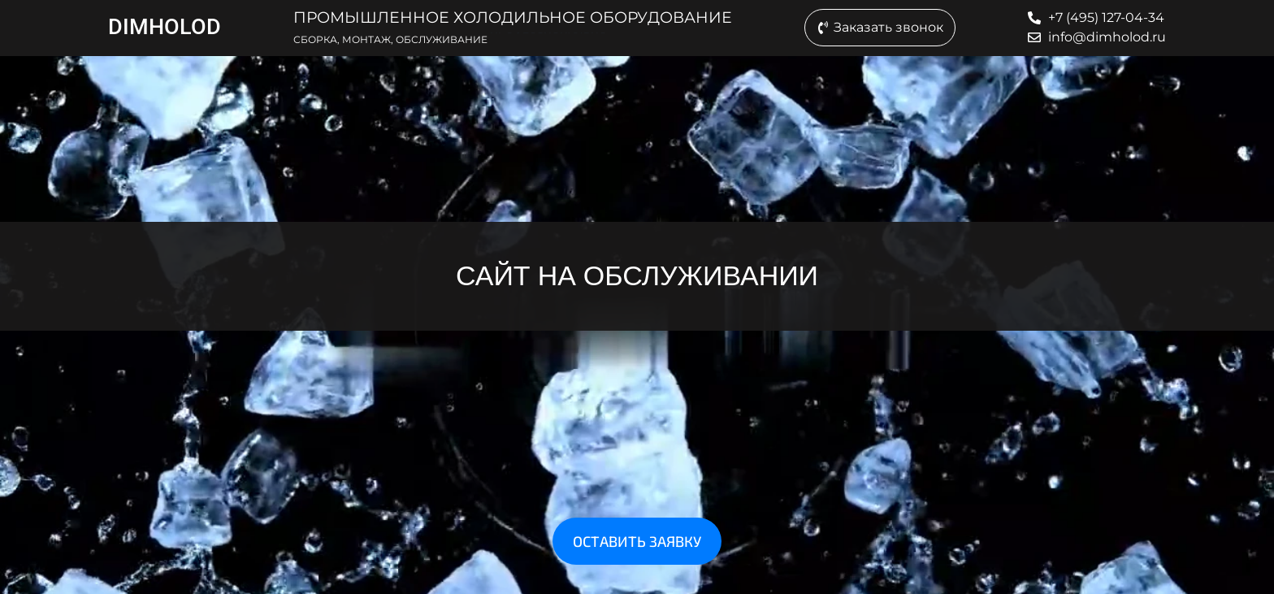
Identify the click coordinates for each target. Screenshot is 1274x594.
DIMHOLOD (164, 27)
